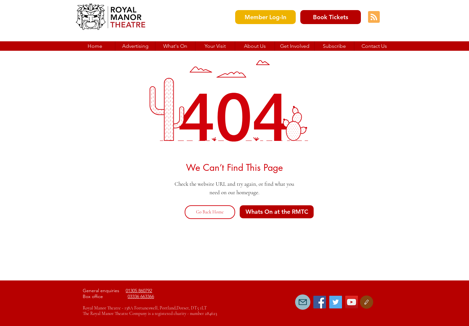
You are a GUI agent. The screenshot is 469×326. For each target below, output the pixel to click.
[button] (255, 46)
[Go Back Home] (210, 212)
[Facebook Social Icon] (319, 302)
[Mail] (302, 302)
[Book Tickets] (330, 17)
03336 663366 (141, 296)
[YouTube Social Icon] (351, 302)
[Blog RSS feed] (374, 17)
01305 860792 (139, 290)
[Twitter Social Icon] (335, 302)
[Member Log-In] (265, 17)
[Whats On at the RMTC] (277, 211)
